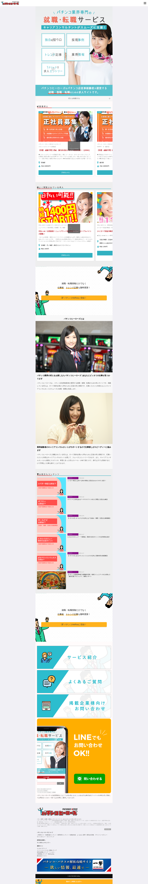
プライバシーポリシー (101, 835)
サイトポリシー (41, 836)
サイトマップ (50, 836)
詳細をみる (65, 172)
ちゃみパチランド (42, 848)
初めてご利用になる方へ (74, 881)
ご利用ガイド (40, 835)
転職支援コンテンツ (51, 835)
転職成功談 (73, 835)
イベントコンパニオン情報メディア (47, 850)
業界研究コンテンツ (63, 835)
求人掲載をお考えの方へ (44, 842)
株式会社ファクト (42, 856)
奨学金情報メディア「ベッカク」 (46, 852)
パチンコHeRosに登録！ (74, 298)
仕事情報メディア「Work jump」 (46, 854)
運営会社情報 (90, 835)
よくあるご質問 (81, 835)
